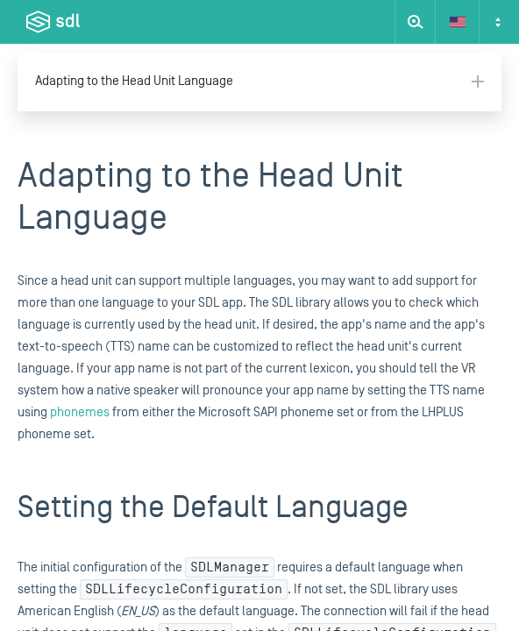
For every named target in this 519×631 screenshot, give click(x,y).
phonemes (80, 412)
